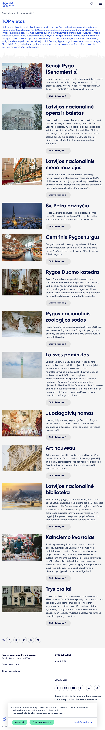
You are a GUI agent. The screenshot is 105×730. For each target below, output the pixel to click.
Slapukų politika (11, 664)
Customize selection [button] (42, 722)
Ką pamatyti (26, 13)
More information (83, 722)
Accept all (19, 722)
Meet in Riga (62, 661)
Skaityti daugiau (58, 96)
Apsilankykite (8, 13)
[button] (92, 4)
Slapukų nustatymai (13, 671)
